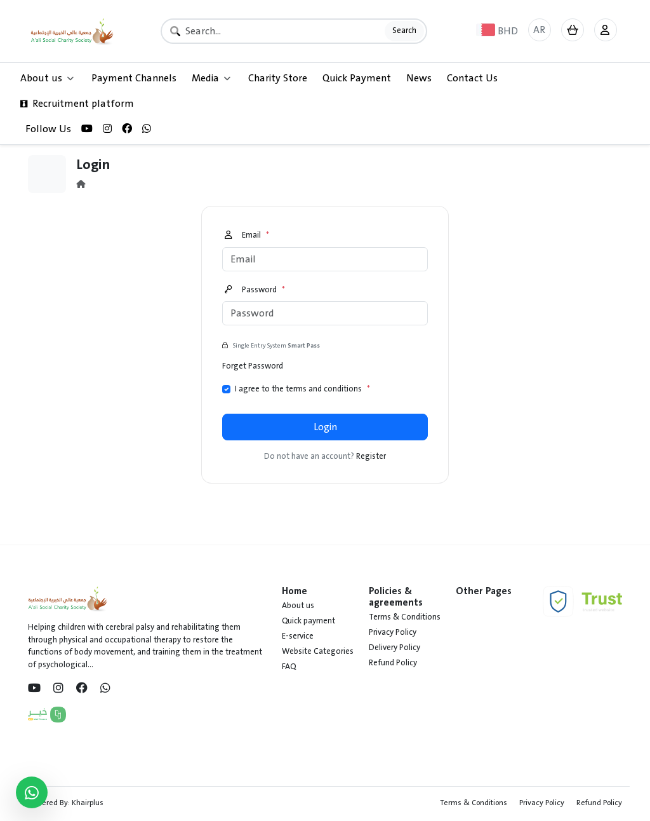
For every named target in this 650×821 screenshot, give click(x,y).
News (419, 78)
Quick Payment (356, 78)
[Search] (294, 31)
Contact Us (472, 78)
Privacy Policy (392, 632)
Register (371, 456)
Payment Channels (133, 78)
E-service (298, 636)
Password (255, 290)
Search (404, 30)
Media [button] (211, 78)
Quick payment (308, 621)
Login (325, 427)
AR (539, 30)
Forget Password (252, 366)
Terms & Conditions (405, 617)
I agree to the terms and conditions (302, 389)
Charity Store (277, 78)
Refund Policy (393, 663)
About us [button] (47, 78)
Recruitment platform (77, 103)
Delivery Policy (394, 648)
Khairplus (87, 802)
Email (247, 235)
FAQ (289, 667)
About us (298, 606)
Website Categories (318, 651)
